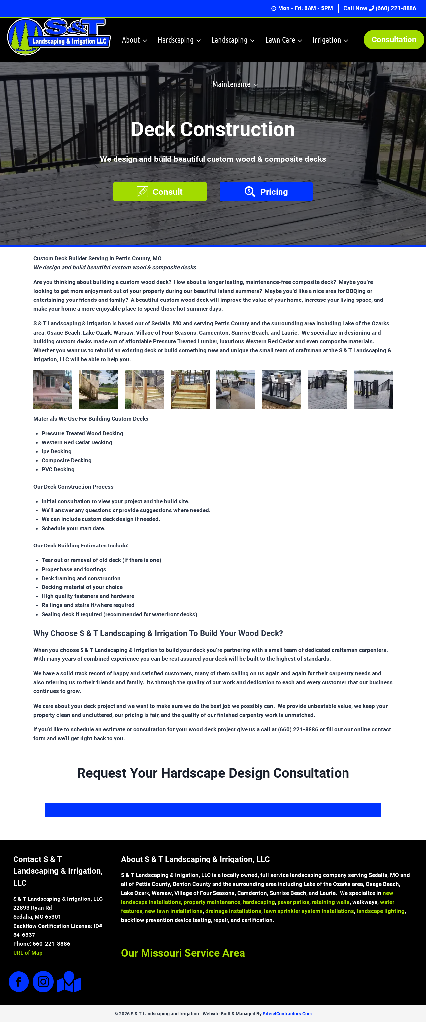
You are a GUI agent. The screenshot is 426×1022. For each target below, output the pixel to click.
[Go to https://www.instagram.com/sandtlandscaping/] (43, 982)
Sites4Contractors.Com (287, 1013)
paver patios (293, 902)
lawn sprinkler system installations (309, 911)
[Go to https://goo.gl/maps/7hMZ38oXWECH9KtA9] (67, 981)
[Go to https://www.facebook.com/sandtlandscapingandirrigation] (18, 982)
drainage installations (233, 911)
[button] (160, 192)
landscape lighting (381, 911)
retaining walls (331, 902)
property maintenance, (213, 902)
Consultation (394, 39)
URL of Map (28, 952)
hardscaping (259, 902)
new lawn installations (174, 911)
